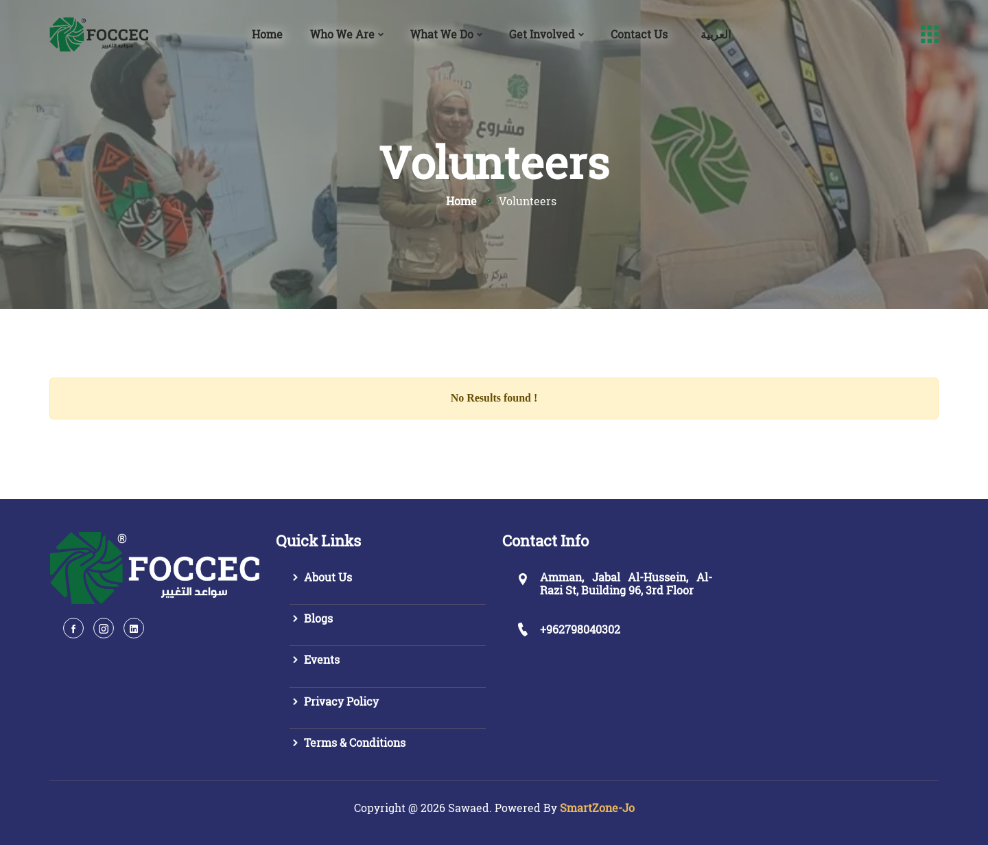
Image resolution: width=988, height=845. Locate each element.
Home (267, 34)
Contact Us (639, 34)
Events (315, 659)
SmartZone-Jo (597, 807)
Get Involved (542, 34)
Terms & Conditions (347, 742)
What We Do (441, 34)
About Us (321, 576)
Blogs (311, 618)
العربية (716, 34)
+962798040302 (580, 629)
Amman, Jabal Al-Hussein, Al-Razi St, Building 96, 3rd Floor (626, 583)
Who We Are (342, 34)
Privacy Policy (334, 701)
